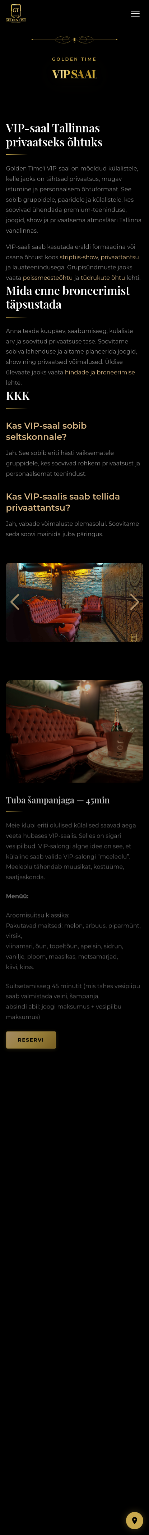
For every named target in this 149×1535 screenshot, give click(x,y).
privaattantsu (120, 257)
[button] (14, 602)
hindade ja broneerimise (100, 372)
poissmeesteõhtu (48, 277)
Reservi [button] (31, 1044)
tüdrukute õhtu (103, 277)
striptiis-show (79, 257)
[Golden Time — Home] (16, 13)
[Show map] (134, 1520)
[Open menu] (135, 14)
